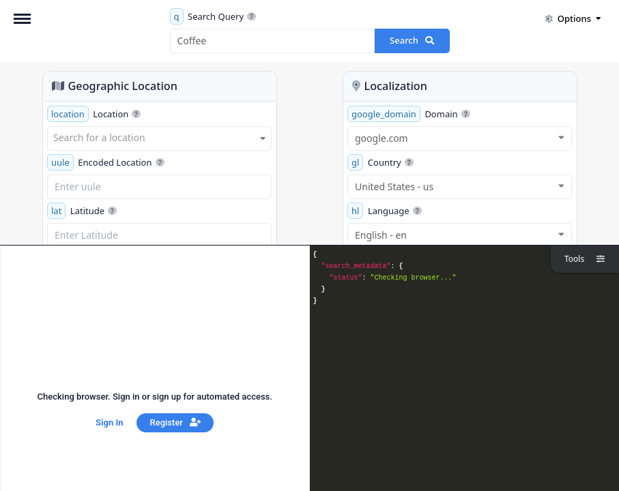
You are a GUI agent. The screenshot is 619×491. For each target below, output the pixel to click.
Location (94, 113)
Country (380, 162)
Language (384, 210)
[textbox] (159, 138)
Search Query (213, 16)
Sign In (109, 422)
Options (573, 18)
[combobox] (159, 138)
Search (412, 40)
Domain (408, 113)
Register (175, 422)
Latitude (82, 210)
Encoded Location (105, 162)
